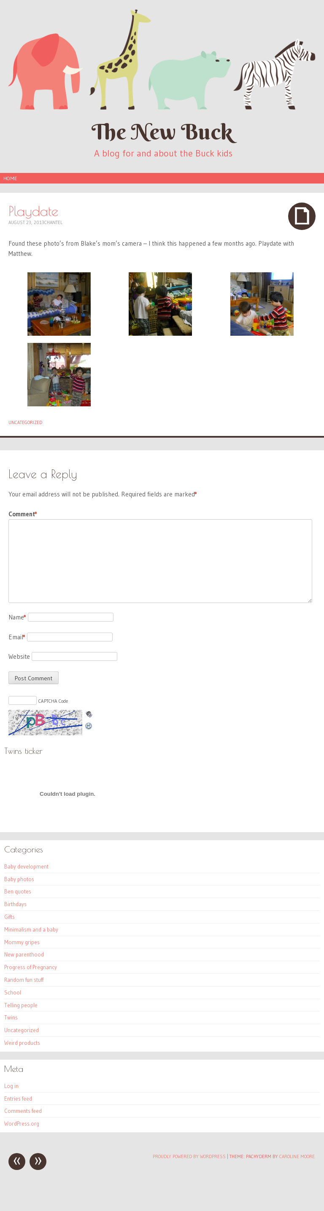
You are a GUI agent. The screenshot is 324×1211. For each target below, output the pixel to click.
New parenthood (24, 954)
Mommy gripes (22, 942)
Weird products (22, 1042)
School (12, 992)
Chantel (53, 222)
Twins (11, 1017)
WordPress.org (21, 1123)
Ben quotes (17, 891)
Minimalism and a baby (31, 929)
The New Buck (162, 131)
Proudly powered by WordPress (189, 1156)
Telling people (21, 1005)
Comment (22, 514)
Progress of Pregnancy (30, 967)
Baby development (26, 866)
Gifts (9, 916)
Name (17, 617)
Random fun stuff (23, 979)
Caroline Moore (297, 1156)
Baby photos (19, 879)
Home (10, 178)
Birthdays (15, 904)
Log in (11, 1085)
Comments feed (23, 1110)
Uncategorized (25, 422)
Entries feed (18, 1098)
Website (19, 656)
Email (16, 637)
